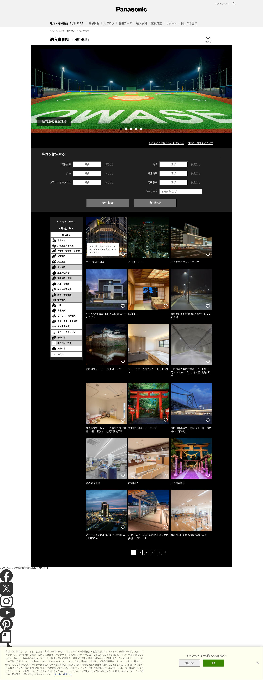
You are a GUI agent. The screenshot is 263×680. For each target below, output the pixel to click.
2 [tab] (126, 129)
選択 (87, 164)
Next (222, 90)
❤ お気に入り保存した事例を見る (166, 142)
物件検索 (107, 203)
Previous (40, 90)
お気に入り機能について (200, 142)
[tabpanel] (131, 91)
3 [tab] (131, 129)
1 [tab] (121, 129)
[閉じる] (257, 669)
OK (213, 670)
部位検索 (155, 203)
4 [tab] (136, 129)
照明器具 (71, 30)
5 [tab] (141, 129)
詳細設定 (189, 670)
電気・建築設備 (57, 30)
